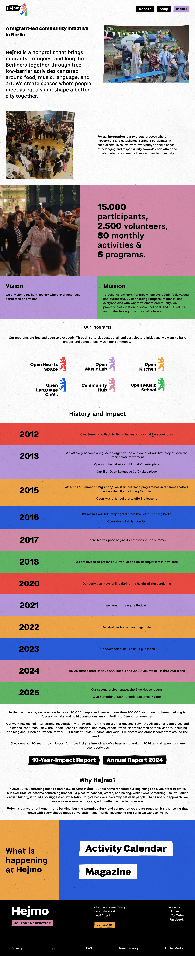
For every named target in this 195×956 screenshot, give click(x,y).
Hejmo (30, 910)
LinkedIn (177, 911)
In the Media (174, 948)
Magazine (108, 871)
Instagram (176, 907)
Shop (164, 8)
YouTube (177, 915)
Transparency (128, 948)
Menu (181, 8)
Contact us (105, 924)
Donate (145, 8)
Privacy (16, 948)
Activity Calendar (126, 848)
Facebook (177, 919)
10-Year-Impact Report (64, 760)
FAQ (89, 948)
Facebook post (162, 434)
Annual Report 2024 (135, 760)
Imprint (54, 948)
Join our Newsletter (32, 923)
